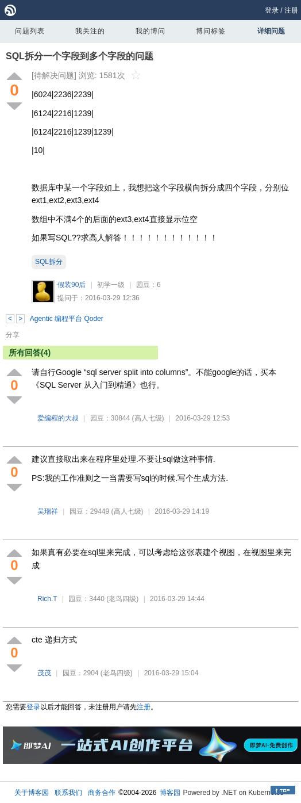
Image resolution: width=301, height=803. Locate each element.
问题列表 (30, 31)
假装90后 (71, 285)
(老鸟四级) (122, 599)
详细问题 (271, 31)
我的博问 (150, 31)
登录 (272, 10)
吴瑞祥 (47, 511)
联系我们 (68, 793)
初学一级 (111, 285)
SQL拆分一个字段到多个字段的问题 (79, 56)
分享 (13, 335)
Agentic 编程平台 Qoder (66, 319)
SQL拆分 (49, 262)
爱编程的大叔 (58, 418)
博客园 (170, 793)
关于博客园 (31, 793)
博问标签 (211, 31)
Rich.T (47, 599)
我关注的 (90, 31)
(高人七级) (148, 418)
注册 (291, 10)
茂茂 (44, 673)
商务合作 (101, 793)
